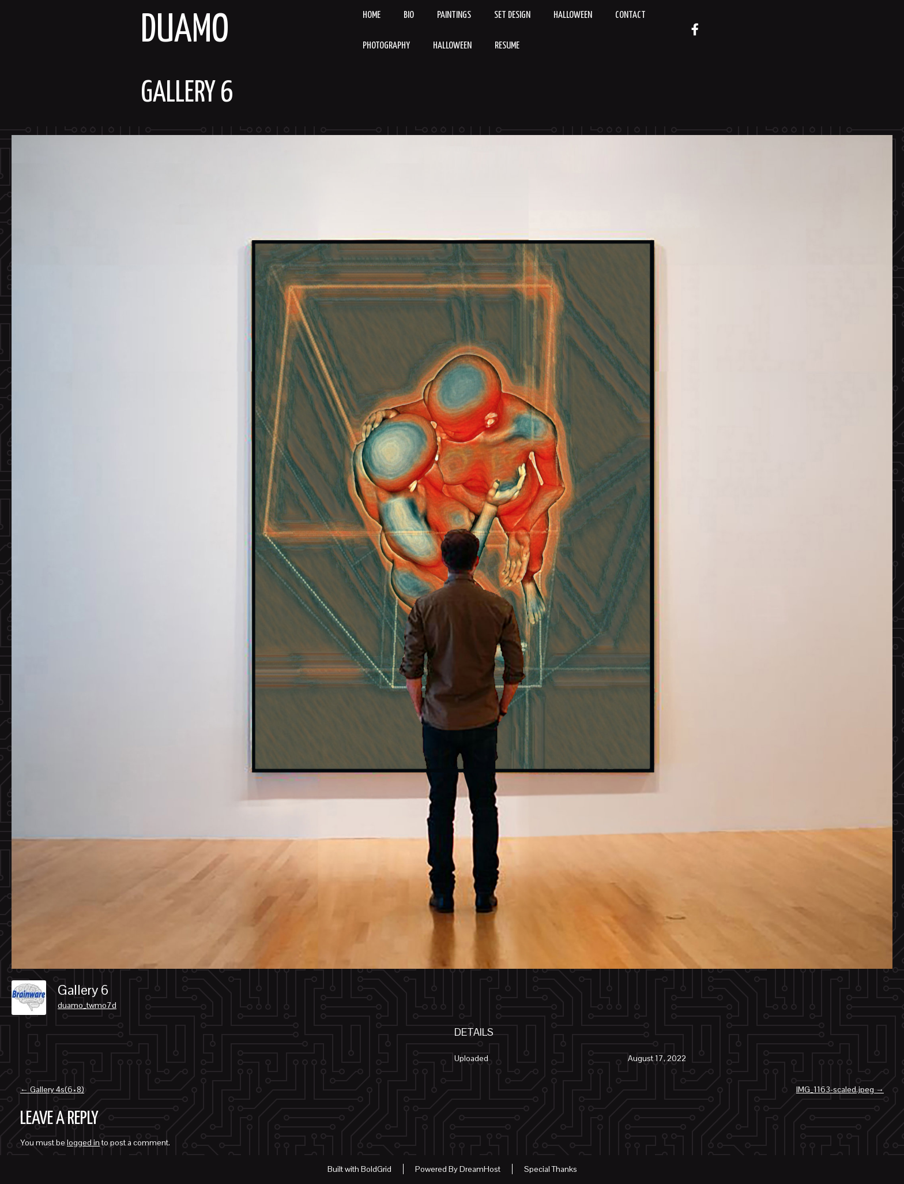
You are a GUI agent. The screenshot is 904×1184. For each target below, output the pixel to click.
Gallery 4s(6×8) (52, 1089)
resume (507, 46)
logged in (83, 1142)
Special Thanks (550, 1169)
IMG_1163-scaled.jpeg (840, 1089)
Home (372, 15)
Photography (386, 46)
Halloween (572, 15)
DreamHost (479, 1169)
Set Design (512, 15)
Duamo (185, 31)
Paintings (454, 15)
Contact (630, 15)
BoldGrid (376, 1169)
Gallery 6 (187, 93)
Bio (409, 15)
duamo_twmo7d (87, 1005)
